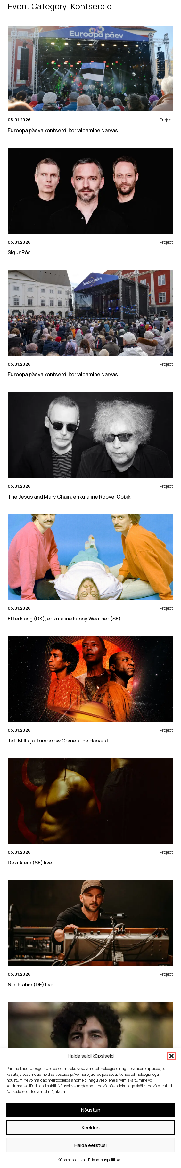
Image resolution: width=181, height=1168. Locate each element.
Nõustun (90, 1110)
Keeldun (91, 1127)
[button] (171, 1056)
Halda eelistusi (90, 1145)
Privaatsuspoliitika (104, 1160)
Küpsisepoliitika (71, 1160)
